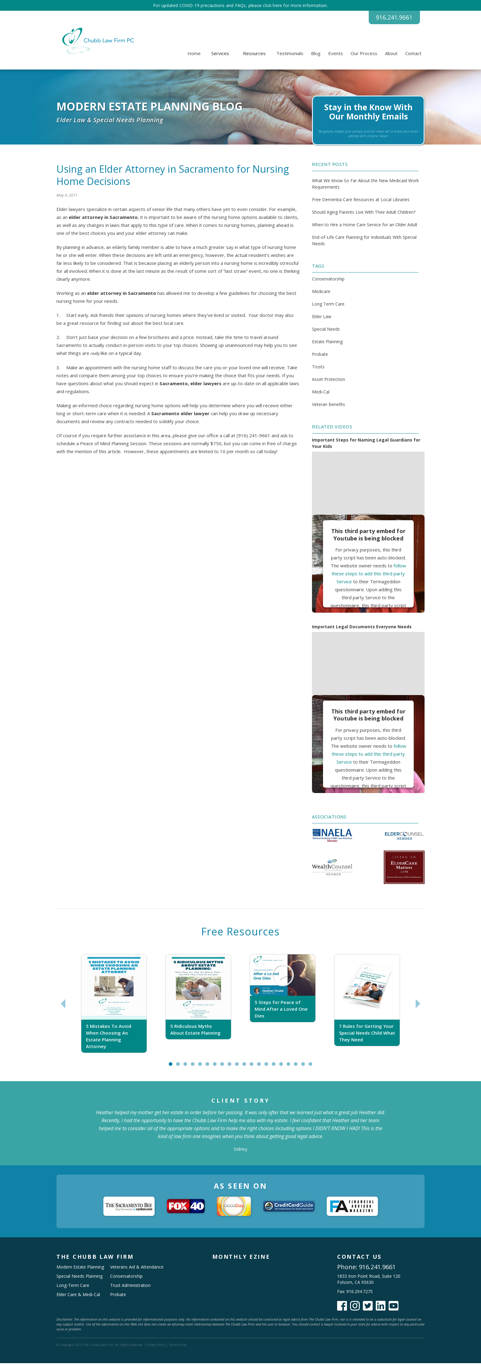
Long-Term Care (72, 1287)
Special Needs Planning (79, 1278)
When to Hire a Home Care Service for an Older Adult (365, 226)
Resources (254, 55)
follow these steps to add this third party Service (369, 575)
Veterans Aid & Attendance (137, 1269)
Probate (320, 356)
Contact (413, 55)
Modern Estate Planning (80, 1269)
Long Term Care (328, 306)
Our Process (364, 55)
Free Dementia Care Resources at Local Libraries (361, 201)
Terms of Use (178, 1346)
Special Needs (326, 331)
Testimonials (289, 55)
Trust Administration (130, 1287)
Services (220, 55)
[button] (220, 55)
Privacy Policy (156, 1346)
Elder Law (321, 319)
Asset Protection (328, 381)
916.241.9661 (389, 18)
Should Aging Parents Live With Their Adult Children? (363, 214)
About (391, 55)
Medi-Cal (320, 394)
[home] (97, 43)
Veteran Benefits (328, 406)
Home (194, 55)
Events (335, 55)
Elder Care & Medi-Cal (78, 1296)
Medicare (321, 293)
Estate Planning (327, 344)
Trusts (318, 369)
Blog (316, 55)
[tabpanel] (114, 1005)
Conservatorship (328, 281)
